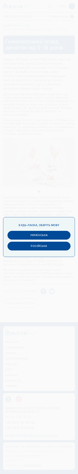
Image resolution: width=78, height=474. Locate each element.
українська (39, 233)
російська (39, 244)
